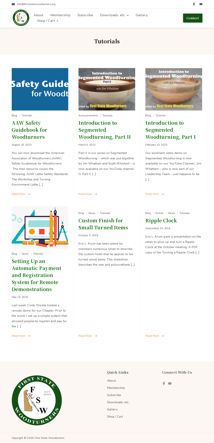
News (25, 253)
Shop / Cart (47, 21)
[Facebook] (193, 4)
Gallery (142, 15)
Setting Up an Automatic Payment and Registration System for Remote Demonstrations (37, 275)
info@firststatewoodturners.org (36, 4)
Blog (15, 115)
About (38, 15)
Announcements (88, 115)
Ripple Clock (161, 220)
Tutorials (27, 115)
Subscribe (85, 15)
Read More (18, 194)
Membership (60, 15)
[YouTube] (200, 4)
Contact (193, 18)
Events (160, 213)
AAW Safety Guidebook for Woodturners (29, 129)
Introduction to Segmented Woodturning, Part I (170, 129)
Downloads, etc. (114, 15)
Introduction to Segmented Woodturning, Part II (104, 129)
